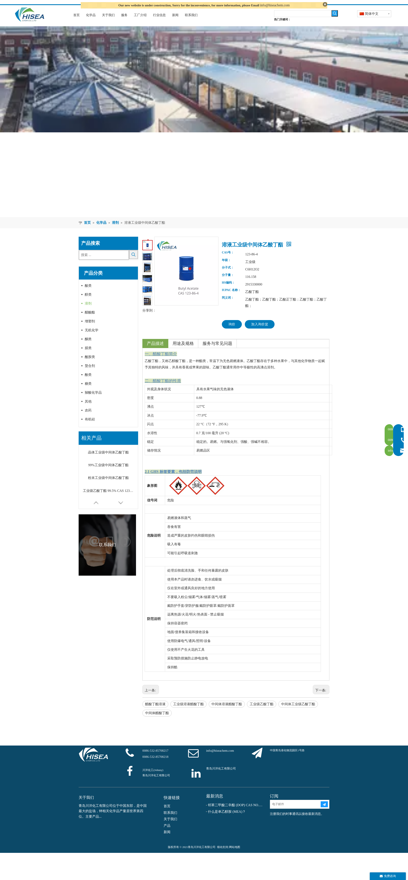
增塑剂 (90, 328)
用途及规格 (183, 350)
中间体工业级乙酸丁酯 (298, 710)
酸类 (88, 292)
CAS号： (228, 259)
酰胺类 (90, 363)
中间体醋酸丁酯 (157, 719)
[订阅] (324, 811)
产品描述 (155, 350)
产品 (167, 832)
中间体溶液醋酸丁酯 (226, 710)
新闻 (167, 838)
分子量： (228, 281)
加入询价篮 (259, 331)
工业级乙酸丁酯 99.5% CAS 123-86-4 (108, 497)
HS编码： (228, 289)
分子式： (228, 274)
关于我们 (170, 825)
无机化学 (91, 337)
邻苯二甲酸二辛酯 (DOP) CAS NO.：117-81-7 (236, 811)
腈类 (88, 354)
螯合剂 (90, 372)
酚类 (88, 381)
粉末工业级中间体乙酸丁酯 (108, 484)
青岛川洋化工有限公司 (221, 775)
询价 (231, 331)
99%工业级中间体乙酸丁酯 (108, 471)
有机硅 (90, 426)
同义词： (228, 304)
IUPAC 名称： (231, 296)
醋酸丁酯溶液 (155, 710)
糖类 (88, 390)
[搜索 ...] (104, 261)
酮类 (88, 345)
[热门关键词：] (335, 20)
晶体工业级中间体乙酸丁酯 (108, 458)
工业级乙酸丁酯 (261, 710)
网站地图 (234, 853)
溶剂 (88, 310)
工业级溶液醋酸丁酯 (188, 710)
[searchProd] (303, 20)
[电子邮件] (295, 811)
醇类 (88, 301)
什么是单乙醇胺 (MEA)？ (227, 818)
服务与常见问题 (217, 350)
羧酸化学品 (93, 399)
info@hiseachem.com (275, 5)
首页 (167, 812)
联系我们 (170, 819)
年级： (226, 266)
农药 (88, 417)
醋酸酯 (90, 319)
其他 (88, 408)
